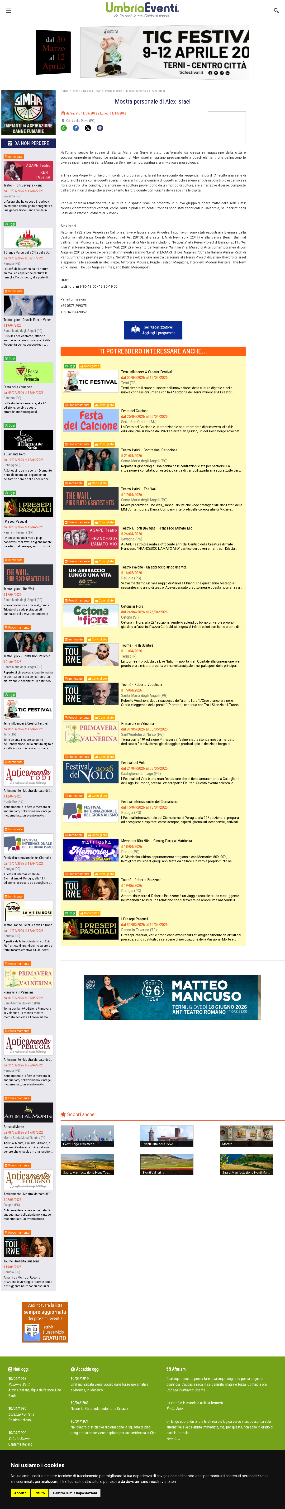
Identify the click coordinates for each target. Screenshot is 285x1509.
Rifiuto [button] (40, 1493)
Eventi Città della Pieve (87, 90)
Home (64, 90)
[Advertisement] (267, 126)
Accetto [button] (20, 1493)
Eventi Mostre (113, 90)
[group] (142, 52)
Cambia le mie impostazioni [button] (75, 1493)
